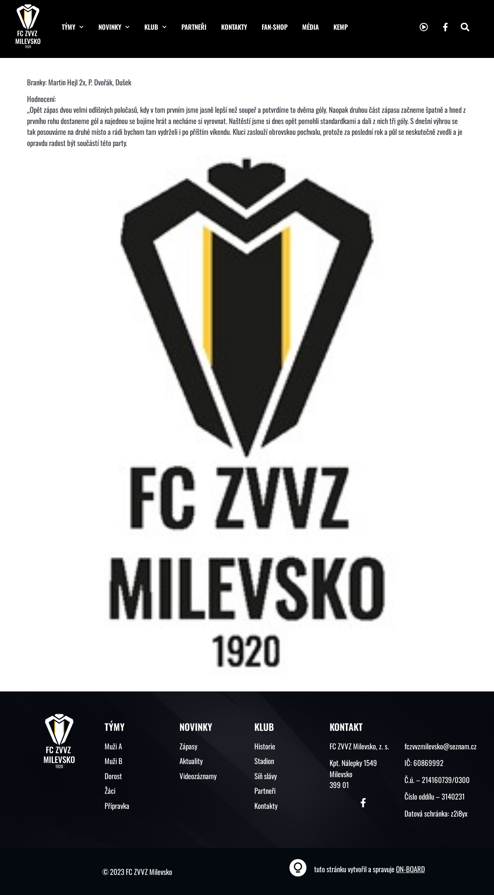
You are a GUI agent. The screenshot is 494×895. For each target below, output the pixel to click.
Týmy (73, 27)
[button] (465, 27)
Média (310, 27)
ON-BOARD (410, 868)
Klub (155, 27)
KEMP (340, 27)
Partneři (193, 27)
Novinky (114, 27)
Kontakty (234, 27)
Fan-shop (275, 27)
